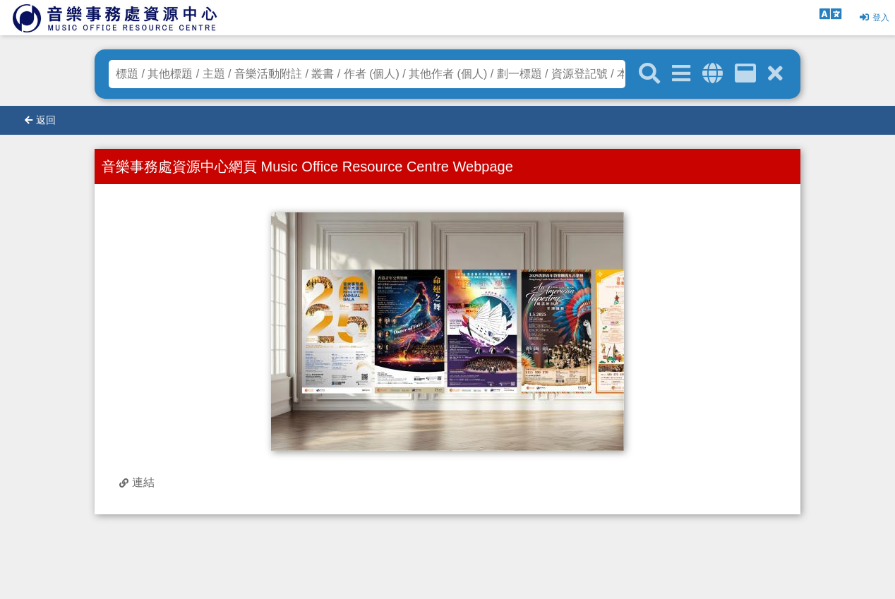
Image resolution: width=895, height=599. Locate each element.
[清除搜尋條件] (775, 73)
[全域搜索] (712, 73)
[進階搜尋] (681, 73)
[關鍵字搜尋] (649, 74)
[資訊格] (745, 73)
